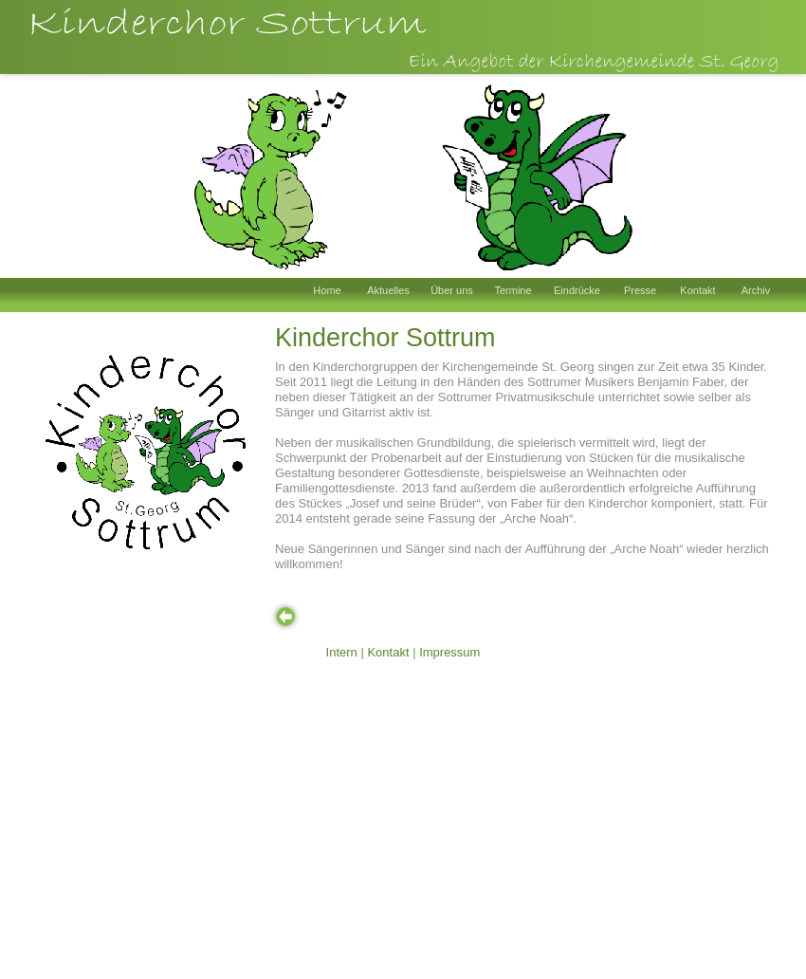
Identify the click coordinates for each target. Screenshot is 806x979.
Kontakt (388, 652)
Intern (341, 652)
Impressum (449, 652)
